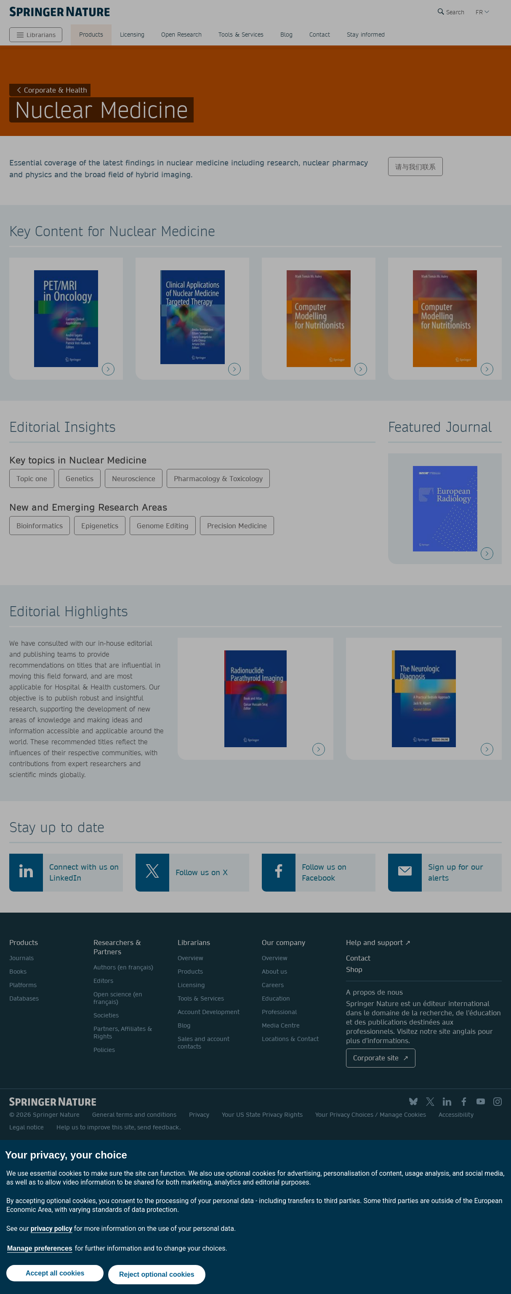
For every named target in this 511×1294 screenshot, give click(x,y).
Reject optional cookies (158, 1276)
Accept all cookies (53, 1276)
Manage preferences (39, 1251)
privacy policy (51, 1231)
